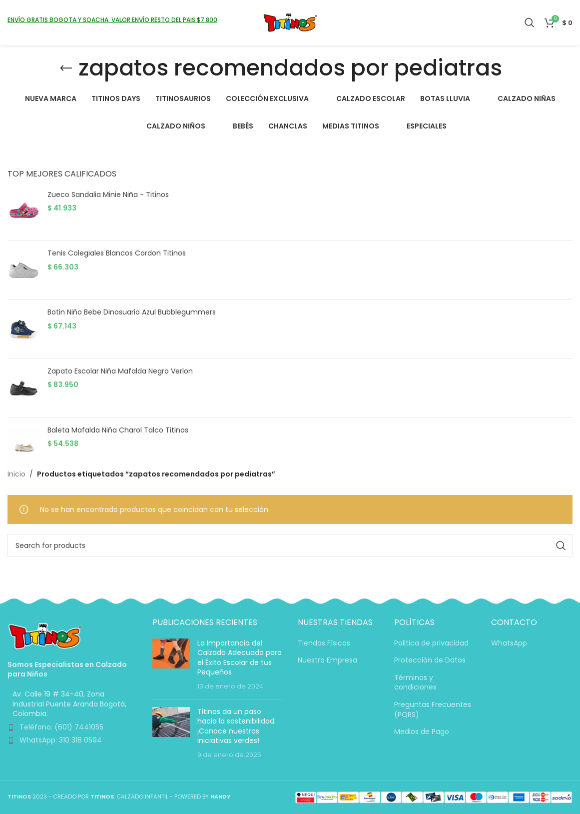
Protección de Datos (430, 660)
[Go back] (65, 68)
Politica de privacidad (431, 643)
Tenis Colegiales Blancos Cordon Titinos (116, 253)
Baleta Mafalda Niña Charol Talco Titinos (117, 430)
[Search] (530, 22)
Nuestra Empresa (327, 660)
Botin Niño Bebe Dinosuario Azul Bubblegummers (131, 312)
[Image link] (44, 635)
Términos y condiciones (415, 682)
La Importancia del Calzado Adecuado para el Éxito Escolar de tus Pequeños (239, 658)
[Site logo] (290, 22)
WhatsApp (509, 643)
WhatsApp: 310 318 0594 (60, 740)
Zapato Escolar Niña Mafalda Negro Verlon (120, 371)
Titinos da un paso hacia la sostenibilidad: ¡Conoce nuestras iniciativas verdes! (236, 726)
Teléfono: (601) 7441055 (61, 727)
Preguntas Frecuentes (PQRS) (432, 710)
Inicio (16, 474)
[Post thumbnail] (171, 665)
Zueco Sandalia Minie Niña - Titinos (108, 195)
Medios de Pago (421, 731)
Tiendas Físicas (324, 643)
